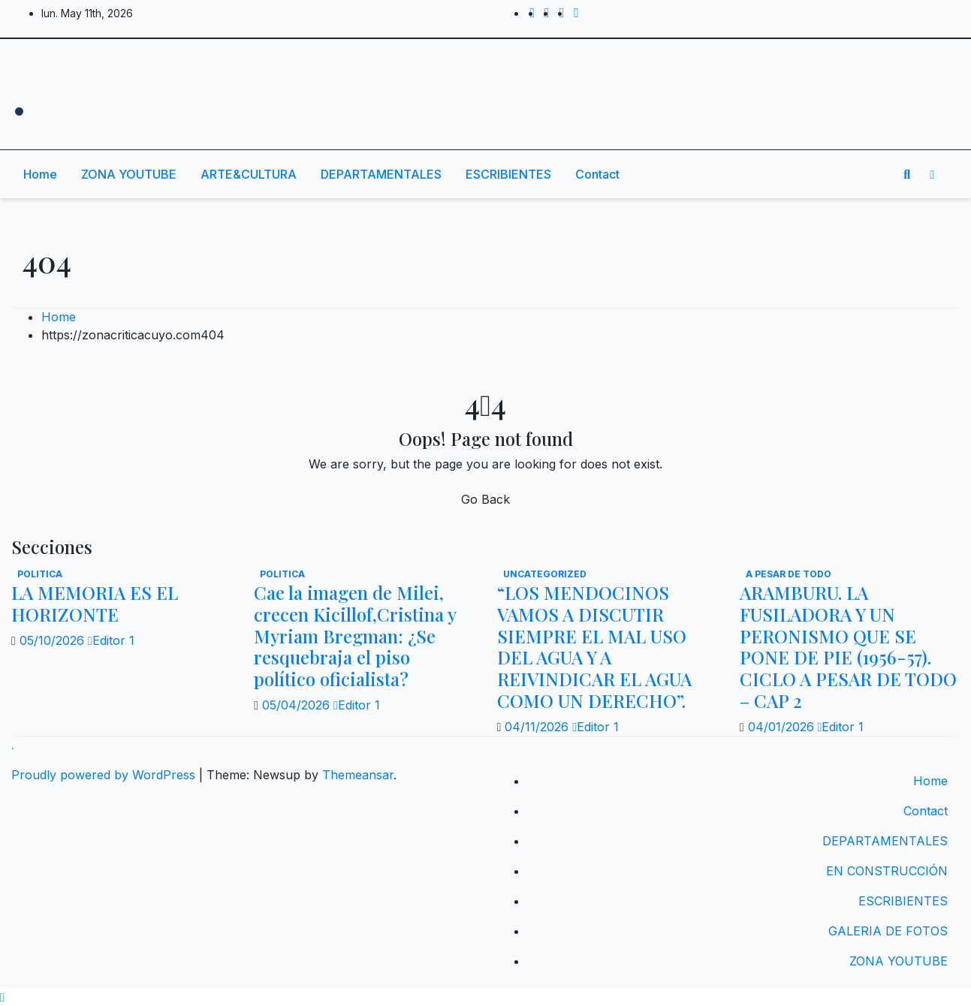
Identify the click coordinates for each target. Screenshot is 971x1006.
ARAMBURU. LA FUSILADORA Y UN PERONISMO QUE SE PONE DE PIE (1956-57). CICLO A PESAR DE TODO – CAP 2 (848, 646)
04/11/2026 (538, 726)
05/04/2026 (297, 704)
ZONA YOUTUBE (128, 174)
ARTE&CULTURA (249, 174)
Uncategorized (545, 574)
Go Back (485, 499)
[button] (906, 174)
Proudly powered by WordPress (105, 774)
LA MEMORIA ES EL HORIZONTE (94, 603)
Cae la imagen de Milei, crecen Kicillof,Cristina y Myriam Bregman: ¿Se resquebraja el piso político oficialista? (355, 635)
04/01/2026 (783, 726)
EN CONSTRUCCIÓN (887, 870)
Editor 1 (111, 640)
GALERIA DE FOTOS (888, 930)
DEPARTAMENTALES (381, 174)
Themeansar (358, 774)
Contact (597, 174)
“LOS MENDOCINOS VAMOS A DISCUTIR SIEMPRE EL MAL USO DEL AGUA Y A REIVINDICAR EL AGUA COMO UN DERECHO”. (594, 646)
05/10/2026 (54, 640)
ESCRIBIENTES (508, 174)
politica (39, 574)
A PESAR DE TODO (788, 574)
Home (40, 174)
